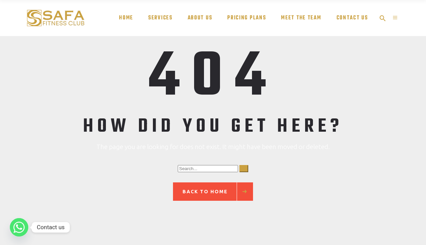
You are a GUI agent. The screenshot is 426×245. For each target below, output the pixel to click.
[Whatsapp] (19, 227)
